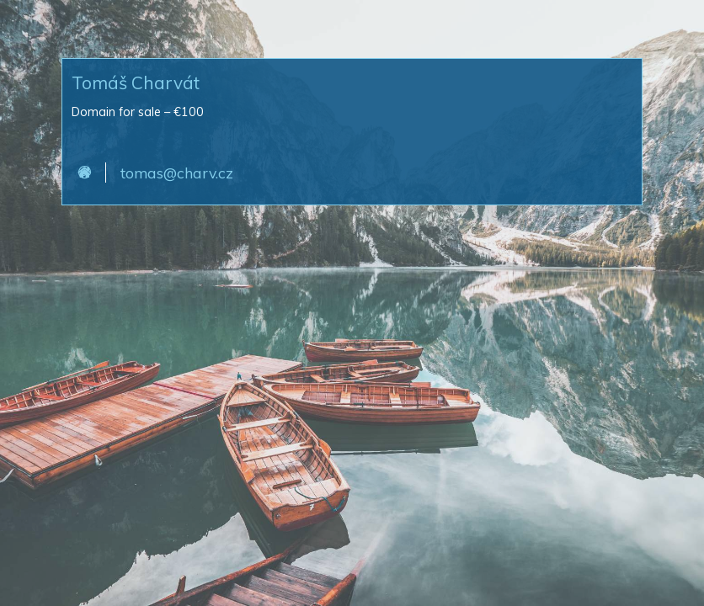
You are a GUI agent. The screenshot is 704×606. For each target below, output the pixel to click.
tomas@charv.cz (176, 172)
